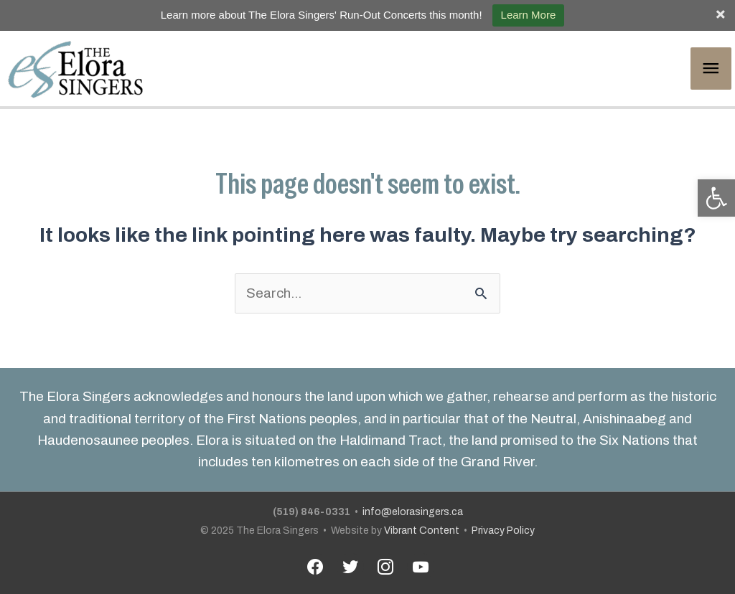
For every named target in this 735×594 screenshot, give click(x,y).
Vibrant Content (421, 530)
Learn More (528, 15)
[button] (716, 198)
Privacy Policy (503, 530)
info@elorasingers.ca (412, 511)
